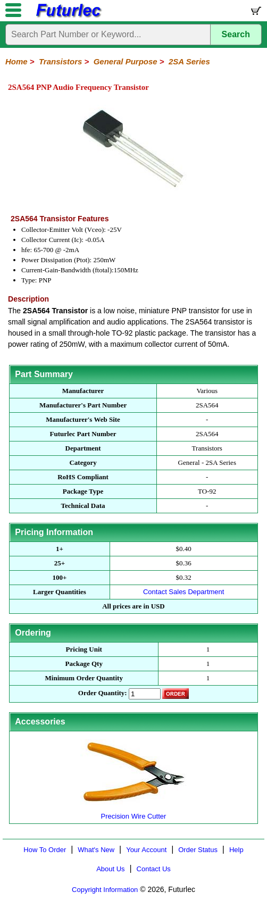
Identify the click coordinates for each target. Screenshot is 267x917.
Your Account (146, 850)
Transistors (60, 61)
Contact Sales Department (183, 592)
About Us (110, 869)
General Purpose (125, 61)
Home (16, 61)
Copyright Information (105, 890)
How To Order (44, 850)
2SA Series (189, 61)
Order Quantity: (102, 693)
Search (236, 34)
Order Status (198, 850)
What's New (96, 850)
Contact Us (154, 869)
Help (236, 850)
